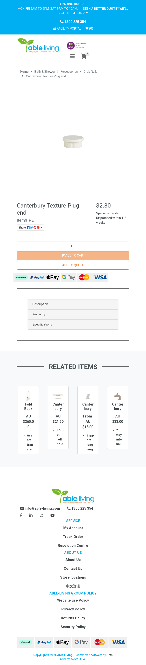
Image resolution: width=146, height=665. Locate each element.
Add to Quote (73, 265)
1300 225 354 (73, 22)
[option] (28, 426)
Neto (110, 655)
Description (40, 304)
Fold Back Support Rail (28, 410)
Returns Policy (73, 618)
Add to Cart (73, 255)
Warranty (38, 314)
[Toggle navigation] (72, 56)
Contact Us (73, 568)
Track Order (73, 537)
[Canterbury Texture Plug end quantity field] (73, 246)
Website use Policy (73, 600)
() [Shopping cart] (90, 28)
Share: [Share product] (29, 227)
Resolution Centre (73, 545)
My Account (73, 528)
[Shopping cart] (84, 56)
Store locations (73, 577)
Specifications (42, 324)
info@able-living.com (40, 508)
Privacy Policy (73, 609)
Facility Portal (67, 28)
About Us (73, 560)
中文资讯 (73, 586)
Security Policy (73, 627)
